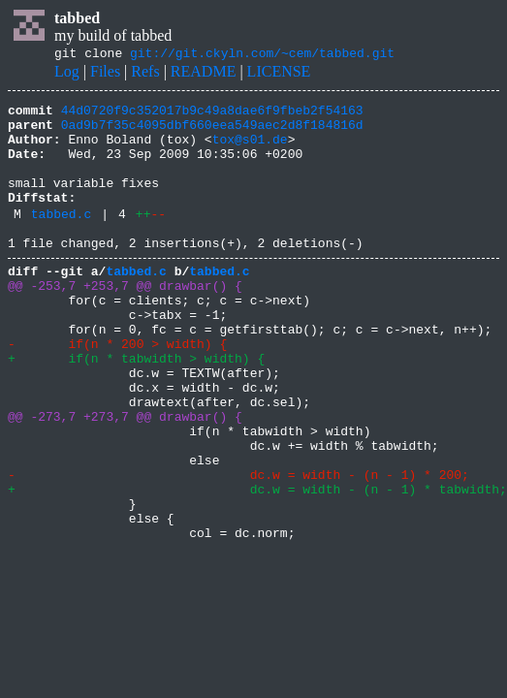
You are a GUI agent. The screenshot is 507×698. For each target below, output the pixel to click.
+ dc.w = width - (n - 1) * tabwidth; (257, 564)
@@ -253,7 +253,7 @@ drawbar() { (125, 320)
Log (66, 74)
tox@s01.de (250, 150)
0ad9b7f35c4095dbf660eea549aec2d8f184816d (212, 133)
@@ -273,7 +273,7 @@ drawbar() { (125, 477)
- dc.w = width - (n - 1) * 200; (238, 546)
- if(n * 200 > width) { (117, 389)
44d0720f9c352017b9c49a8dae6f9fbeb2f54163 (212, 115)
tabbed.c (61, 239)
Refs (145, 74)
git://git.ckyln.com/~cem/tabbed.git (262, 55)
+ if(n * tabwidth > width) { (136, 407)
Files (105, 74)
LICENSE (279, 74)
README (204, 74)
